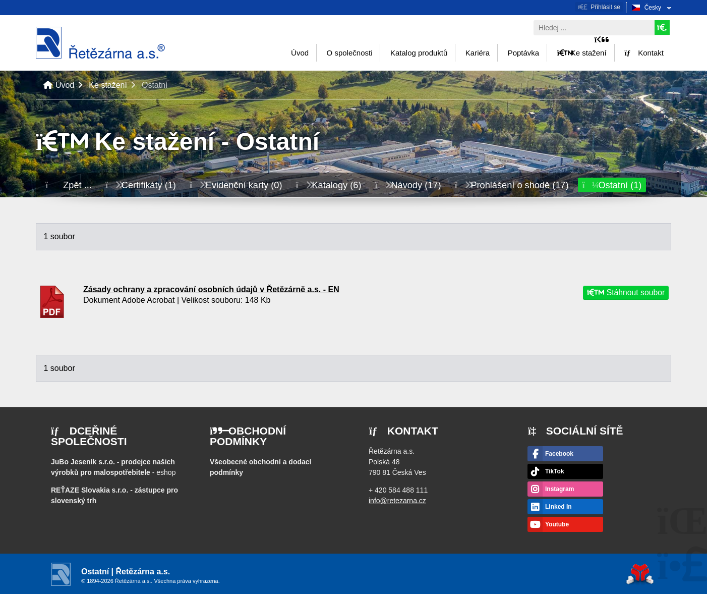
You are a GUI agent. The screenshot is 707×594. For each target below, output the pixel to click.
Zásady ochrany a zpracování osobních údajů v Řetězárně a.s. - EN (211, 289)
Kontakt (644, 52)
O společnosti (350, 52)
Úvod (100, 43)
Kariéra (477, 52)
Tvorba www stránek (640, 574)
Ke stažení (582, 52)
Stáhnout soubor (625, 293)
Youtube (557, 524)
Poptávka (524, 52)
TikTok (554, 471)
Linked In (558, 506)
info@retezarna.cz (397, 501)
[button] (599, 7)
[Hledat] (662, 27)
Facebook (559, 453)
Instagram (559, 489)
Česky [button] (652, 7)
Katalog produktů (418, 52)
